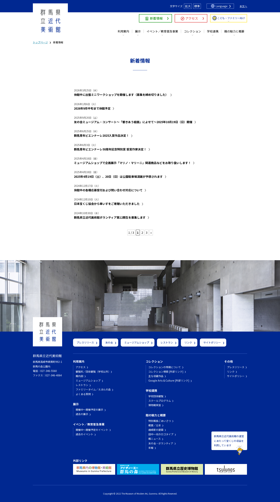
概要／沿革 (154, 425)
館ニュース (154, 438)
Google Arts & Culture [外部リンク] (168, 380)
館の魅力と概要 (234, 31)
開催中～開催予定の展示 (89, 409)
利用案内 (123, 31)
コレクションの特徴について (164, 367)
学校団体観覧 (155, 396)
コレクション (192, 31)
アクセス (191, 18)
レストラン (167, 342)
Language (222, 6)
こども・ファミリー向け (231, 18)
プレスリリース (85, 342)
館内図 (79, 376)
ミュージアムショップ (136, 342)
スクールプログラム (159, 400)
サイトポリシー (212, 342)
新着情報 (156, 18)
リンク (188, 342)
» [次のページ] (151, 232)
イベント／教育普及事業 (162, 31)
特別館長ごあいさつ (159, 421)
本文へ (243, 6)
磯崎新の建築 (155, 430)
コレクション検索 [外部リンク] (165, 371)
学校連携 (212, 31)
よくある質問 (83, 394)
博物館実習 (154, 405)
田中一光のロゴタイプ (160, 434)
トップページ (40, 42)
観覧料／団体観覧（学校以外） (92, 371)
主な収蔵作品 (155, 376)
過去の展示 (82, 414)
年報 (150, 448)
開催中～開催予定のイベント (92, 430)
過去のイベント (84, 434)
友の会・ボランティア (160, 443)
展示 (138, 31)
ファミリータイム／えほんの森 (93, 389)
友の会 (109, 342)
